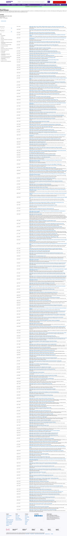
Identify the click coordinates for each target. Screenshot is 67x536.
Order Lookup (48, 4)
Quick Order (53, 4)
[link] (10, 515)
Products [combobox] (19, 1)
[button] (42, 4)
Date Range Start (2, 26)
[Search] (49, 2)
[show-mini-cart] (59, 4)
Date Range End (2, 30)
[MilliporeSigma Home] (9, 2)
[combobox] (34, 2)
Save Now (40, 6)
